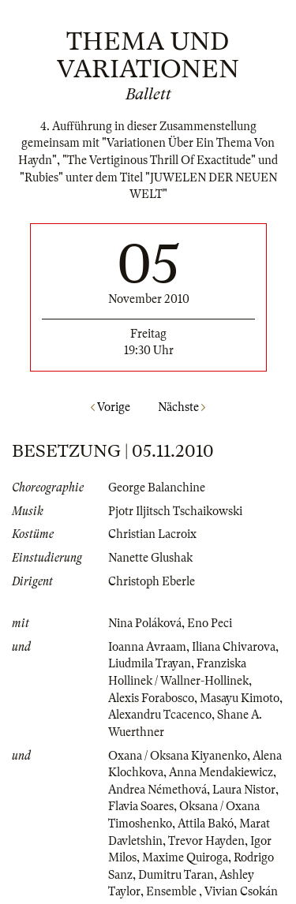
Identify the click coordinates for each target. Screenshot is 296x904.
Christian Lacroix (152, 534)
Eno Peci (209, 623)
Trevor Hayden (206, 841)
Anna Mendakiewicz (221, 772)
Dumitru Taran (176, 875)
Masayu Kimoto (239, 698)
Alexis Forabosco (151, 698)
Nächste (181, 407)
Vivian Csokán (241, 891)
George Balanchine (156, 487)
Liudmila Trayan (149, 663)
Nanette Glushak (150, 557)
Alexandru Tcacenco (160, 714)
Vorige (110, 407)
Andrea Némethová (157, 789)
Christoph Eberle (151, 581)
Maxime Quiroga (185, 857)
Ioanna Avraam (147, 647)
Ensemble (172, 891)
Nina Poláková (145, 623)
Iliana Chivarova (233, 647)
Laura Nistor (243, 789)
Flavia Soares (141, 806)
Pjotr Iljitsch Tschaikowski (175, 511)
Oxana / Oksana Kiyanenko (177, 755)
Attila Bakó (206, 823)
